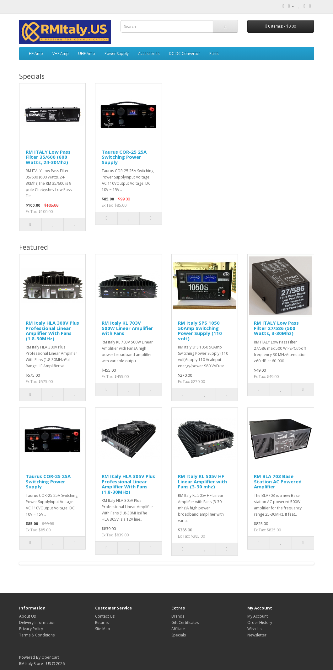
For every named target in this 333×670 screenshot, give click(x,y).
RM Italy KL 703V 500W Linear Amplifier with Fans (127, 328)
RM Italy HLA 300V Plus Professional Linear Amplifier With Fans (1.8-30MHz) (52, 331)
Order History (259, 622)
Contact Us (105, 616)
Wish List (255, 628)
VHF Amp (60, 53)
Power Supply (117, 53)
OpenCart (50, 657)
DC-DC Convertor (184, 53)
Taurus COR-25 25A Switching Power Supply (124, 157)
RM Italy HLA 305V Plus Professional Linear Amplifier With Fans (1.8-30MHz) (128, 484)
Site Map (102, 628)
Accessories (148, 53)
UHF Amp (86, 53)
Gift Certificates (185, 622)
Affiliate (178, 628)
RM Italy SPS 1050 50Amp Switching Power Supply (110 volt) (200, 331)
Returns (102, 622)
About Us (27, 616)
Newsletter (256, 635)
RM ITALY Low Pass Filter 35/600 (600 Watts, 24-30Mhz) (48, 157)
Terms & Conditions (37, 635)
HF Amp (36, 53)
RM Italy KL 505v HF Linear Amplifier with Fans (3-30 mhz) (202, 481)
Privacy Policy (31, 628)
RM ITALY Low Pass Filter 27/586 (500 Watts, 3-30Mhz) (276, 328)
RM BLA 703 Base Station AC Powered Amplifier (278, 481)
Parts (213, 53)
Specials (178, 635)
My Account (257, 616)
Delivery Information (37, 622)
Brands (177, 616)
